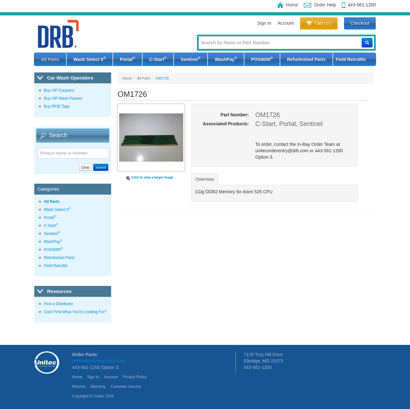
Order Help (320, 4)
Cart (319, 23)
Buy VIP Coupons (59, 90)
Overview (204, 179)
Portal (127, 59)
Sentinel (191, 59)
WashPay (226, 59)
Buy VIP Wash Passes (63, 98)
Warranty (98, 386)
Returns (79, 386)
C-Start (158, 59)
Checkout (359, 23)
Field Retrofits (351, 59)
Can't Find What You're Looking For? (75, 312)
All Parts (50, 59)
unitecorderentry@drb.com (98, 360)
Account (286, 23)
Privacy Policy (135, 377)
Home (287, 4)
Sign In (264, 23)
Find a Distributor (58, 304)
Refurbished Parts (306, 59)
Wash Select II (89, 59)
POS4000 (262, 59)
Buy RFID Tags (57, 106)
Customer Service (126, 386)
